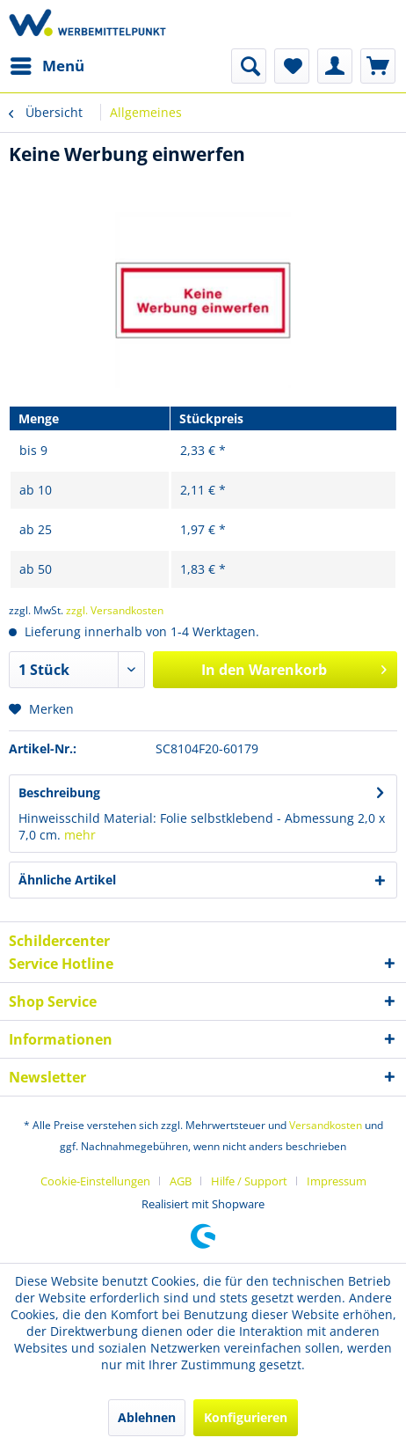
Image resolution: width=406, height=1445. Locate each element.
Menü (47, 64)
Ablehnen (147, 1417)
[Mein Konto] (334, 66)
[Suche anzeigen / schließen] (248, 66)
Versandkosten (325, 1125)
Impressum (336, 1181)
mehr (80, 834)
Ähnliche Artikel (67, 879)
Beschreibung (59, 792)
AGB (181, 1181)
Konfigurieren (245, 1417)
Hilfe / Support (249, 1181)
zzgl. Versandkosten (114, 610)
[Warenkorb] (377, 66)
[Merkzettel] (291, 66)
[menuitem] (46, 66)
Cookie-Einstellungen (95, 1181)
